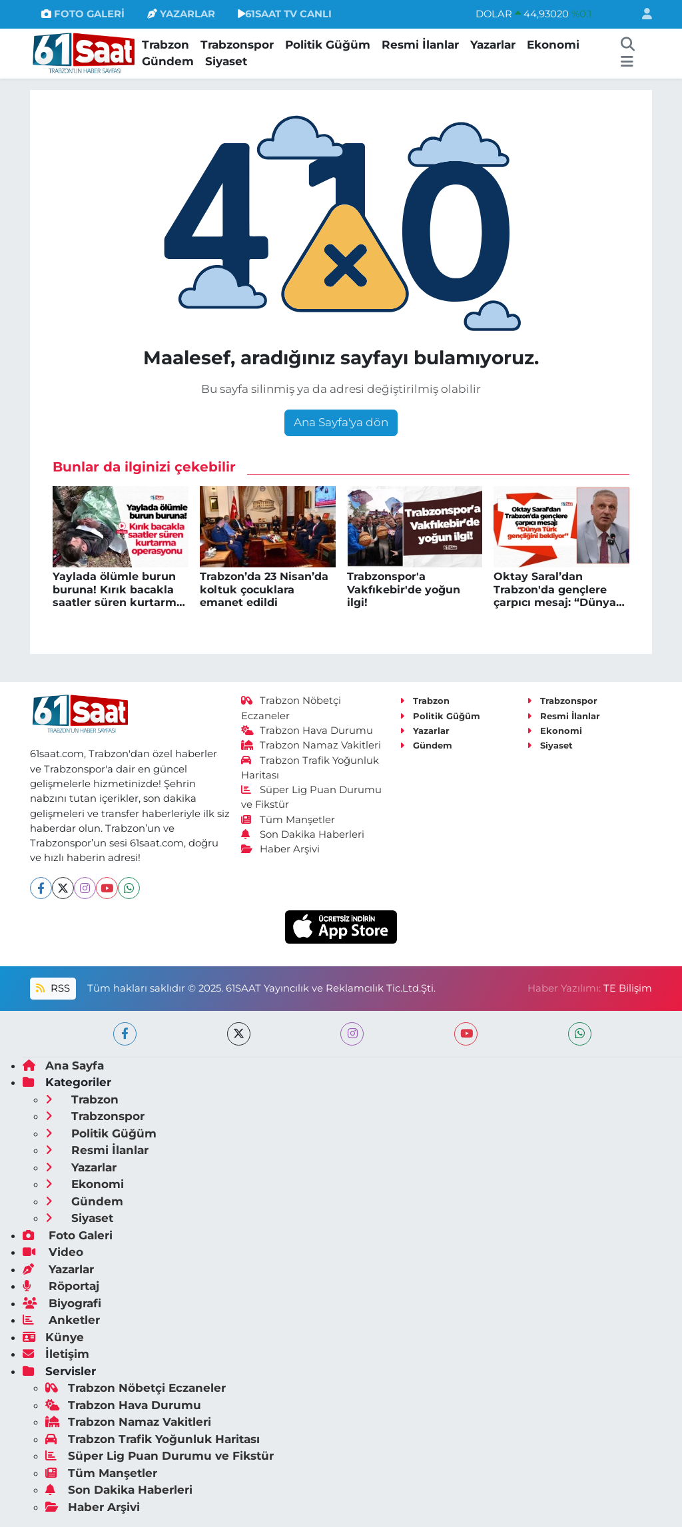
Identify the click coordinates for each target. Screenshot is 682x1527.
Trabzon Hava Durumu (307, 731)
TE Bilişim (627, 988)
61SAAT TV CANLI (285, 14)
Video (53, 1252)
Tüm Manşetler (288, 820)
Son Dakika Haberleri (303, 834)
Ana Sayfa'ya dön (341, 422)
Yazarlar (492, 44)
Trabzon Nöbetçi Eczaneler (135, 1387)
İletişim (56, 1354)
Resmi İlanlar (420, 44)
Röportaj (61, 1286)
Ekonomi (553, 44)
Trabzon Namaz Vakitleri (311, 745)
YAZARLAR (181, 14)
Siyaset (226, 61)
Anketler (61, 1320)
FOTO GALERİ (83, 14)
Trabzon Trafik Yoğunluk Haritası (152, 1439)
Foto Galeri (68, 1235)
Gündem (168, 61)
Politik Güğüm (327, 44)
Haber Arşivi (280, 849)
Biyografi (62, 1303)
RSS (52, 988)
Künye (53, 1337)
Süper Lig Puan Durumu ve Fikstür (159, 1455)
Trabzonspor (237, 44)
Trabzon (165, 44)
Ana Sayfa (63, 1065)
